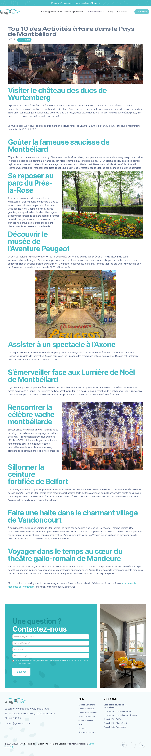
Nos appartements (87, 732)
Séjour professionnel (87, 712)
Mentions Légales (58, 744)
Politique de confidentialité (36, 744)
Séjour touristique (86, 708)
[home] (10, 12)
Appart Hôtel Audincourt (115, 727)
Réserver (96, 3)
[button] (50, 12)
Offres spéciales (73, 11)
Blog (110, 11)
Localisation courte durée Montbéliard (115, 706)
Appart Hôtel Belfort (113, 719)
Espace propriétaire (87, 716)
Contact (122, 11)
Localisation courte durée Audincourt (120, 715)
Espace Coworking (86, 705)
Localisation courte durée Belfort (119, 711)
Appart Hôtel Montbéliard (115, 723)
